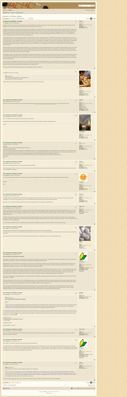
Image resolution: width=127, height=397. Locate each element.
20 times (85, 333)
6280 (83, 209)
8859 (83, 90)
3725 (83, 331)
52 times (86, 189)
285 (82, 184)
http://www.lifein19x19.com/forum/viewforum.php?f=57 (45, 103)
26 (82, 365)
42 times (85, 188)
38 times (85, 200)
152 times (86, 269)
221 (82, 196)
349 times (86, 94)
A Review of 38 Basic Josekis (12, 16)
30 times (86, 149)
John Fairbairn (82, 329)
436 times (86, 109)
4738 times (87, 334)
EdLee (80, 87)
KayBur (80, 362)
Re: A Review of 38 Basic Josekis (12, 99)
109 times (86, 268)
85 (82, 145)
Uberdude (81, 99)
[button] (95, 19)
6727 (83, 102)
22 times (86, 27)
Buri (80, 142)
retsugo (80, 241)
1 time (85, 148)
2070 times (87, 95)
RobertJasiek (81, 206)
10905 (83, 295)
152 (82, 23)
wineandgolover (82, 131)
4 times (86, 368)
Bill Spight (81, 292)
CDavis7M (81, 261)
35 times (86, 201)
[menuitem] (10, 10)
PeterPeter (81, 181)
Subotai (80, 21)
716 (82, 263)
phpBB (44, 391)
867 (82, 134)
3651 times (86, 297)
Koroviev (81, 194)
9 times (85, 26)
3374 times (87, 298)
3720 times (87, 110)
